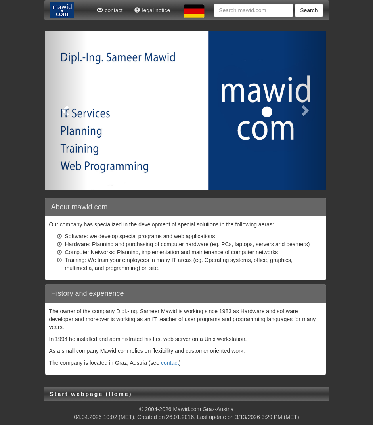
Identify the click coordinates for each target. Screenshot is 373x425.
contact (109, 10)
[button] (66, 110)
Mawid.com (187, 409)
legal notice (152, 10)
